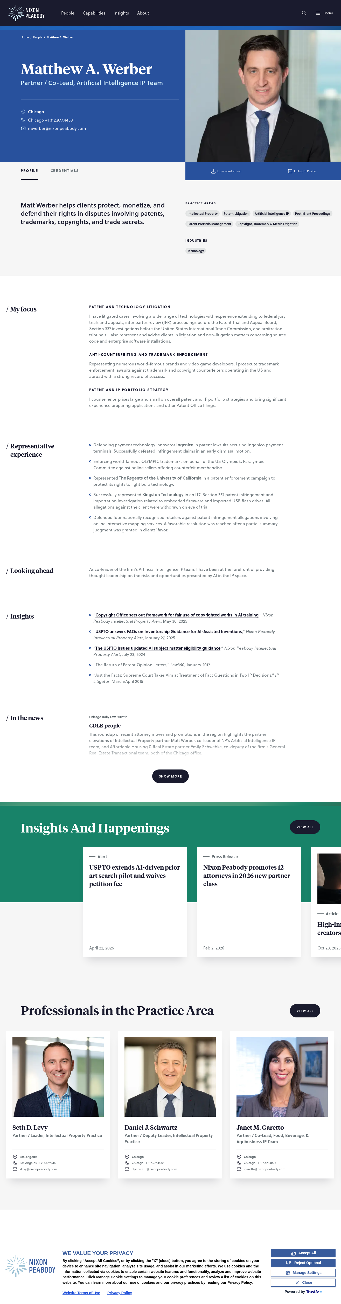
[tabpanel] (170, 491)
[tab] (29, 171)
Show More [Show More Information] (170, 776)
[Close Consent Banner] (303, 1283)
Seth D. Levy (30, 1127)
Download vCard (226, 171)
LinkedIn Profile (301, 171)
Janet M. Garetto (260, 1127)
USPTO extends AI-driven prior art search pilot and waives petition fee (134, 875)
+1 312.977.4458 (59, 131)
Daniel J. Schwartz (151, 1127)
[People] (68, 13)
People (37, 37)
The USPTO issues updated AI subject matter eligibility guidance (157, 648)
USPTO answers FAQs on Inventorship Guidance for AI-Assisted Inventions (168, 631)
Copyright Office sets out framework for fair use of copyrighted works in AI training (177, 615)
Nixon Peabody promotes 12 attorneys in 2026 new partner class (246, 875)
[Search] (304, 13)
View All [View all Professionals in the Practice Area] (305, 1010)
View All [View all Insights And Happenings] (305, 827)
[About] (143, 13)
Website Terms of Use (81, 1293)
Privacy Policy (119, 1293)
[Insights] (121, 13)
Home (25, 37)
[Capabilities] (94, 13)
